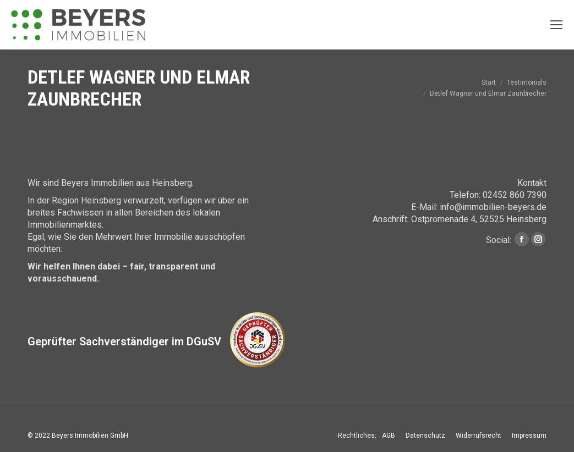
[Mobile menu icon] (556, 24)
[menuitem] (388, 435)
